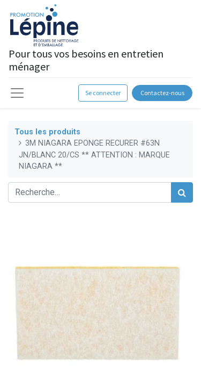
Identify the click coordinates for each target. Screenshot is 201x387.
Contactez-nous (162, 93)
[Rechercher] (182, 192)
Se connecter (103, 93)
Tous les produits (47, 132)
